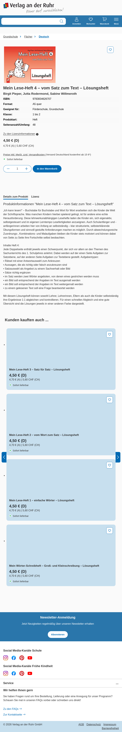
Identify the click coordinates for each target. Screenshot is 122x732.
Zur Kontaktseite (14, 714)
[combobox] (29, 21)
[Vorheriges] (4, 457)
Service (8, 683)
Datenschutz (93, 724)
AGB (81, 724)
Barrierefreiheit (110, 728)
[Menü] (116, 21)
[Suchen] (61, 21)
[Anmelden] (76, 21)
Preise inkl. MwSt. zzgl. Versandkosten (24, 154)
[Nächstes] (118, 457)
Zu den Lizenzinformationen (20, 133)
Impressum (109, 724)
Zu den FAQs (12, 709)
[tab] (15, 196)
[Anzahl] (17, 168)
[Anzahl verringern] (8, 168)
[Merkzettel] (90, 21)
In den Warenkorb (47, 168)
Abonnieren (57, 634)
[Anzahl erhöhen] (26, 168)
